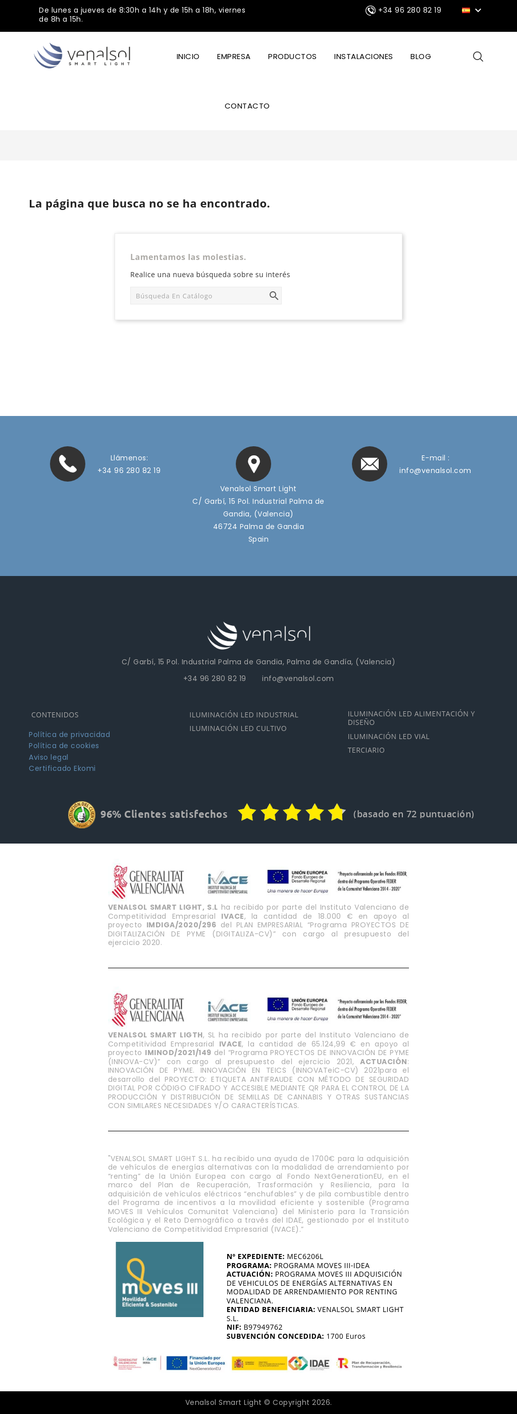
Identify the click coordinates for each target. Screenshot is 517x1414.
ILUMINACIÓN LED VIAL (389, 735)
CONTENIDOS (55, 713)
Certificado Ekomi (62, 768)
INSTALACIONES (363, 56)
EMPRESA (234, 56)
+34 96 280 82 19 (129, 470)
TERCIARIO (366, 749)
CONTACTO (247, 105)
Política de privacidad (69, 733)
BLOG (420, 56)
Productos (292, 56)
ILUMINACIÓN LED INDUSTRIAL (243, 713)
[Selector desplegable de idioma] (473, 10)
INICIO (188, 56)
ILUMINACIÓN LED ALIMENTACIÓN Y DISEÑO (411, 717)
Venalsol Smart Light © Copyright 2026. (258, 1402)
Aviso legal (49, 756)
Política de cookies (64, 745)
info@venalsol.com (435, 470)
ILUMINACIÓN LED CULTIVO (238, 727)
